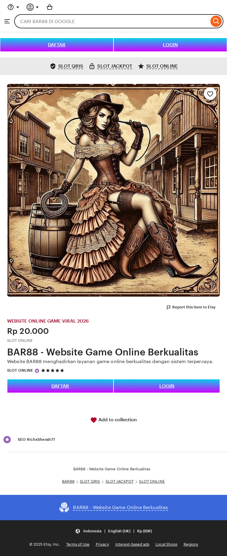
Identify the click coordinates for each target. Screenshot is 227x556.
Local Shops (166, 544)
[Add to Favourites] (210, 93)
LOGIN (170, 45)
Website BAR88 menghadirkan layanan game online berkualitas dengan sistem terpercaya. (110, 361)
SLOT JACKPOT (120, 481)
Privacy (102, 544)
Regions (191, 544)
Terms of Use (78, 544)
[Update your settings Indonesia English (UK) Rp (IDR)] (113, 531)
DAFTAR (57, 45)
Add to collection (113, 420)
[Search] (216, 21)
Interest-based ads (132, 544)
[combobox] (111, 21)
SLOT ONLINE (20, 370)
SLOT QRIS (90, 481)
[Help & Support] (13, 7)
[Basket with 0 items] (50, 7)
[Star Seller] (37, 371)
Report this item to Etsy (190, 307)
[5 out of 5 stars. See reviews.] (53, 370)
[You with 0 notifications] (33, 7)
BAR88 (68, 481)
